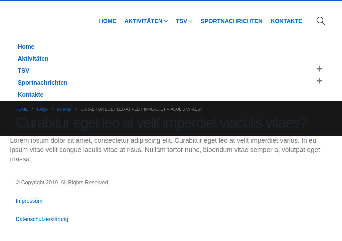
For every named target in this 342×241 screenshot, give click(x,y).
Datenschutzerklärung (42, 219)
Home (107, 21)
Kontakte (286, 21)
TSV (181, 21)
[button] (321, 21)
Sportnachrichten (232, 21)
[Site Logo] (25, 21)
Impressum (30, 201)
